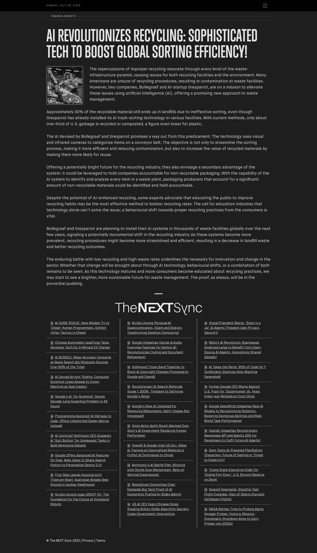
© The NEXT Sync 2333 (63, 540)
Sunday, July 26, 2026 (63, 5)
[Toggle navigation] (265, 6)
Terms (100, 540)
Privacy (87, 540)
